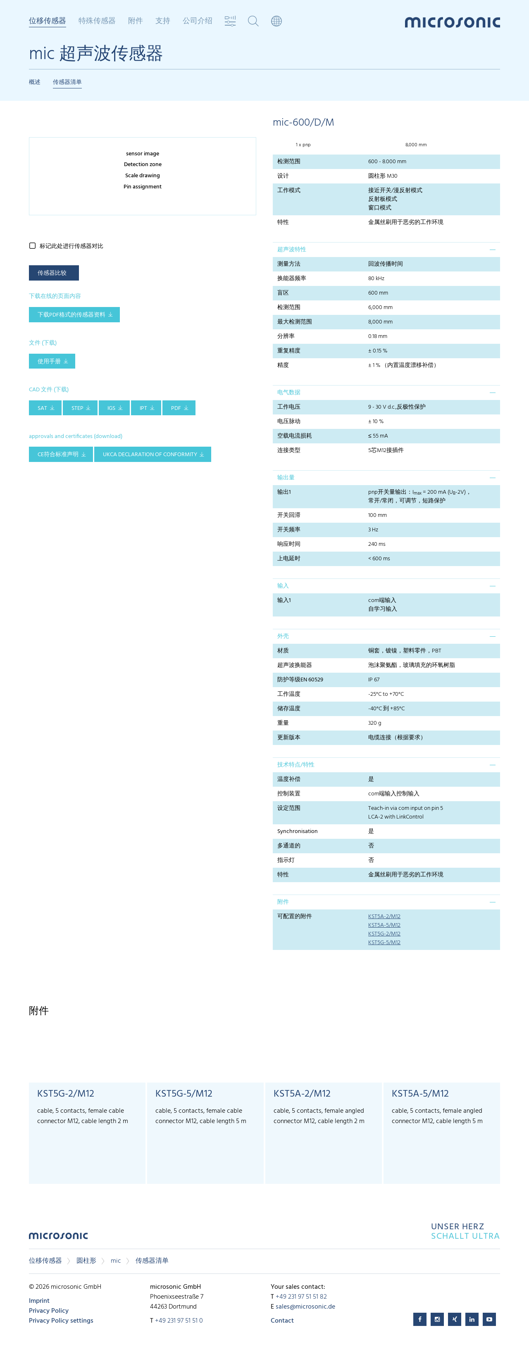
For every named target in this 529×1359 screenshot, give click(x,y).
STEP (77, 408)
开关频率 (288, 530)
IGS (111, 408)
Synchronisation (297, 831)
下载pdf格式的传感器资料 (71, 315)
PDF (176, 408)
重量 (283, 723)
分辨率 (286, 336)
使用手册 (49, 362)
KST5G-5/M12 (384, 942)
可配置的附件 (294, 916)
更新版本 (288, 738)
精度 (283, 365)
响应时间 (288, 544)
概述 (35, 82)
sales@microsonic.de (305, 1307)
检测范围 (288, 162)
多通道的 (288, 846)
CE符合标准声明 (58, 454)
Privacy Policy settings (61, 1321)
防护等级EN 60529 (300, 680)
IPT (143, 408)
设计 (283, 176)
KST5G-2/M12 (384, 934)
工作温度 (288, 694)
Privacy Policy (49, 1311)
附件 (135, 21)
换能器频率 (291, 278)
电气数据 (288, 392)
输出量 (286, 478)
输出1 (284, 492)
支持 (162, 21)
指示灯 (286, 860)
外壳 (283, 636)
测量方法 (288, 264)
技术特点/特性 (296, 765)
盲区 (283, 293)
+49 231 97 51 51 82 (301, 1297)
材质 (283, 651)
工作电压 (288, 407)
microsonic (58, 1238)
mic (116, 1261)
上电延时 (288, 559)
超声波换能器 (294, 665)
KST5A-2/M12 (384, 916)
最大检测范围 (294, 322)
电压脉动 (288, 421)
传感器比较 (52, 273)
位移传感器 (47, 22)
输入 (283, 586)
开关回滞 (288, 515)
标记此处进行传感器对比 (71, 246)
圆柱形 (86, 1261)
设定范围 (288, 808)
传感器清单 (67, 82)
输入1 (284, 600)
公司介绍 (197, 21)
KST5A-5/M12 (384, 925)
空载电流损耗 (294, 436)
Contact (282, 1321)
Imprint (39, 1301)
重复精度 (288, 351)
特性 (283, 222)
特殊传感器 (97, 21)
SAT (42, 408)
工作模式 (288, 190)
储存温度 (288, 709)
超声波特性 (291, 249)
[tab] (386, 249)
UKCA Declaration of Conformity (150, 454)
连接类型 (288, 450)
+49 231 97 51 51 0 (179, 1321)
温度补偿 (288, 779)
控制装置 (288, 794)
